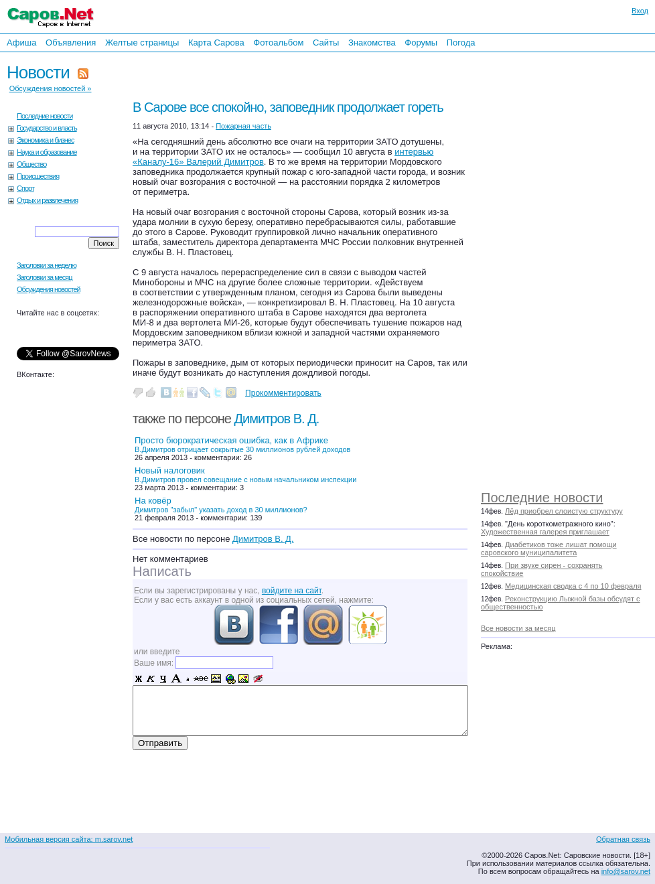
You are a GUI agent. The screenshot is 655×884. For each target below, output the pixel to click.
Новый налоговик (245, 474)
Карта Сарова (216, 43)
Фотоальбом (278, 43)
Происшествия (38, 176)
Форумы (421, 43)
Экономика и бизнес (45, 140)
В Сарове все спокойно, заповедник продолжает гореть (288, 107)
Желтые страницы (142, 43)
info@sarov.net (625, 871)
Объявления (71, 43)
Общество (31, 164)
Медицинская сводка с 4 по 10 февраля (573, 586)
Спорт (25, 188)
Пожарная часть (243, 126)
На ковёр (221, 505)
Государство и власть (47, 128)
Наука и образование (47, 152)
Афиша (21, 43)
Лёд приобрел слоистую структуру (564, 511)
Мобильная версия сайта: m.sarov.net (69, 839)
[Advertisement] (549, 268)
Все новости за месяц (518, 628)
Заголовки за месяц (44, 277)
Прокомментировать (283, 393)
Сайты (326, 43)
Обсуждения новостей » (50, 88)
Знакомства (372, 43)
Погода (461, 43)
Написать (162, 571)
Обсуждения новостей (48, 289)
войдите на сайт (291, 590)
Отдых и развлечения (47, 200)
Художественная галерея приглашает (545, 532)
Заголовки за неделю (46, 265)
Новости (38, 72)
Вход (640, 11)
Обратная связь (623, 839)
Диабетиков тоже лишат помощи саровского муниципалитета (549, 548)
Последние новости (542, 497)
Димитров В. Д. (276, 418)
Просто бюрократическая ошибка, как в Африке (242, 444)
